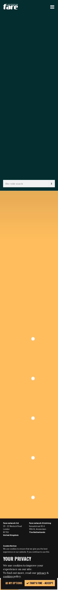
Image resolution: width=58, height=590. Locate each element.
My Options (14, 583)
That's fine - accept (39, 583)
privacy (41, 573)
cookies (8, 576)
